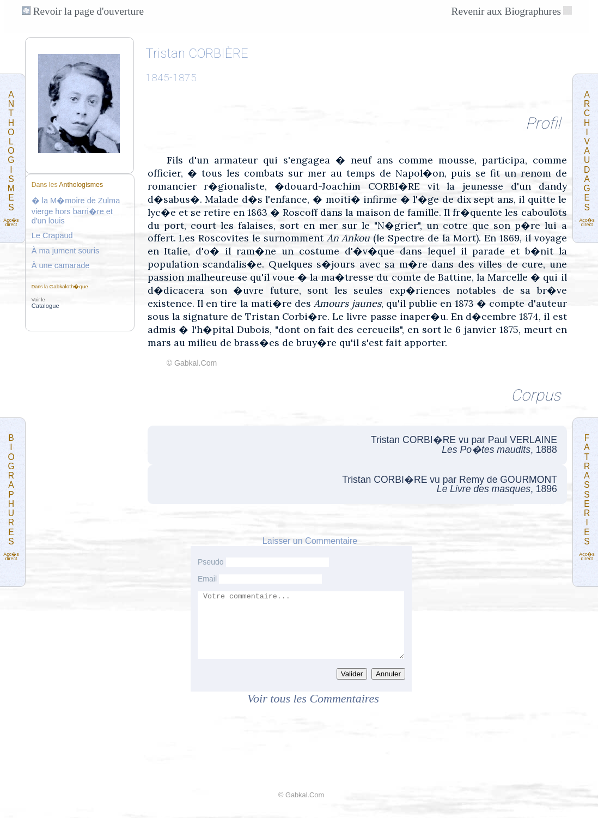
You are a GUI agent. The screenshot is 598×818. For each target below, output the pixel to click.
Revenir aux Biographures (506, 11)
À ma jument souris (66, 250)
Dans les (67, 185)
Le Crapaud (52, 235)
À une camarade (61, 265)
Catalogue (45, 305)
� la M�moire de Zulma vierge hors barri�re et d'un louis (76, 210)
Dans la (60, 286)
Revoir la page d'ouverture (83, 11)
